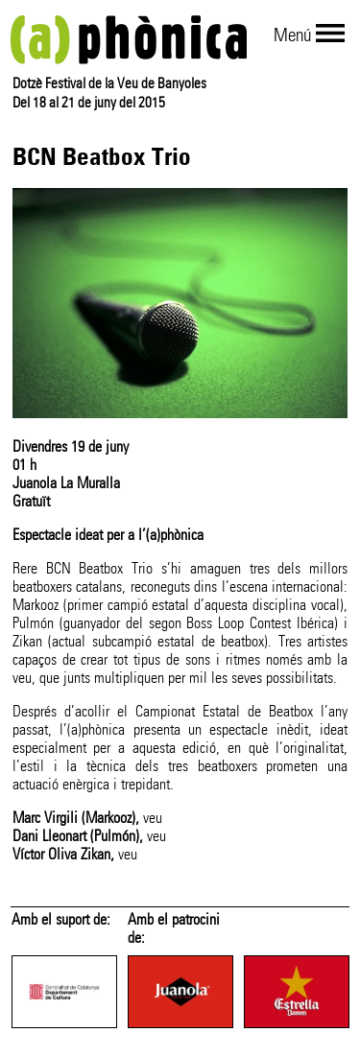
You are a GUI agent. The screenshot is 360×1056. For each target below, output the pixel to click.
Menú (292, 35)
